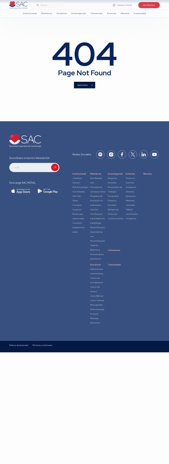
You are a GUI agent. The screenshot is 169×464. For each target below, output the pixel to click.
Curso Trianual (97, 300)
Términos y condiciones (42, 373)
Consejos (77, 205)
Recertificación (97, 227)
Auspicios (77, 209)
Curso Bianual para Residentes (96, 296)
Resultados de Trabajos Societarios (115, 192)
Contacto (77, 223)
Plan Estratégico (80, 187)
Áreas (75, 200)
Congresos (131, 187)
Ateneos (130, 191)
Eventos (130, 173)
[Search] (51, 5)
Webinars (130, 200)
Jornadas (130, 205)
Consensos (114, 250)
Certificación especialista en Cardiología (97, 218)
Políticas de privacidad (18, 373)
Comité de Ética (115, 218)
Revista (147, 173)
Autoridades (78, 191)
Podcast (94, 313)
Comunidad (114, 264)
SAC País (76, 196)
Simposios (131, 196)
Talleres (129, 209)
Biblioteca (95, 249)
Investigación (115, 173)
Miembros (95, 173)
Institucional (79, 173)
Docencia (95, 264)
